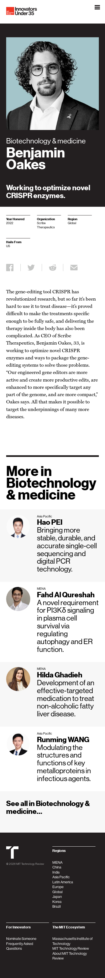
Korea (57, 902)
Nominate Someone (21, 939)
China (56, 867)
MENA (57, 862)
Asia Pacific (61, 877)
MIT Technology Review (30, 863)
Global (57, 892)
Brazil (56, 906)
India (56, 872)
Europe (58, 887)
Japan (57, 897)
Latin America (62, 882)
